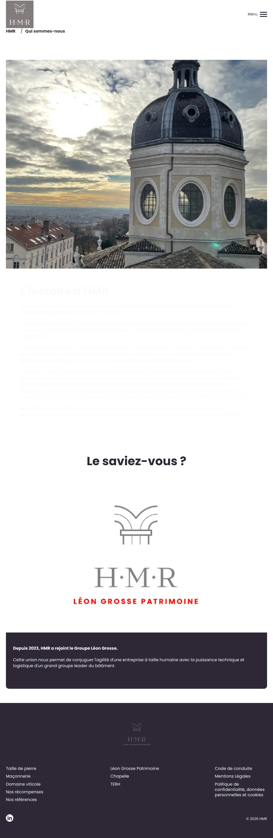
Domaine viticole (23, 784)
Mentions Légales (232, 776)
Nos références (21, 799)
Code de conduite (233, 768)
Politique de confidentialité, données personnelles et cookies (240, 789)
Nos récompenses (24, 792)
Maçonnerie (18, 776)
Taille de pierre (21, 768)
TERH (115, 784)
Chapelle (119, 776)
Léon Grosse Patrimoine (134, 768)
